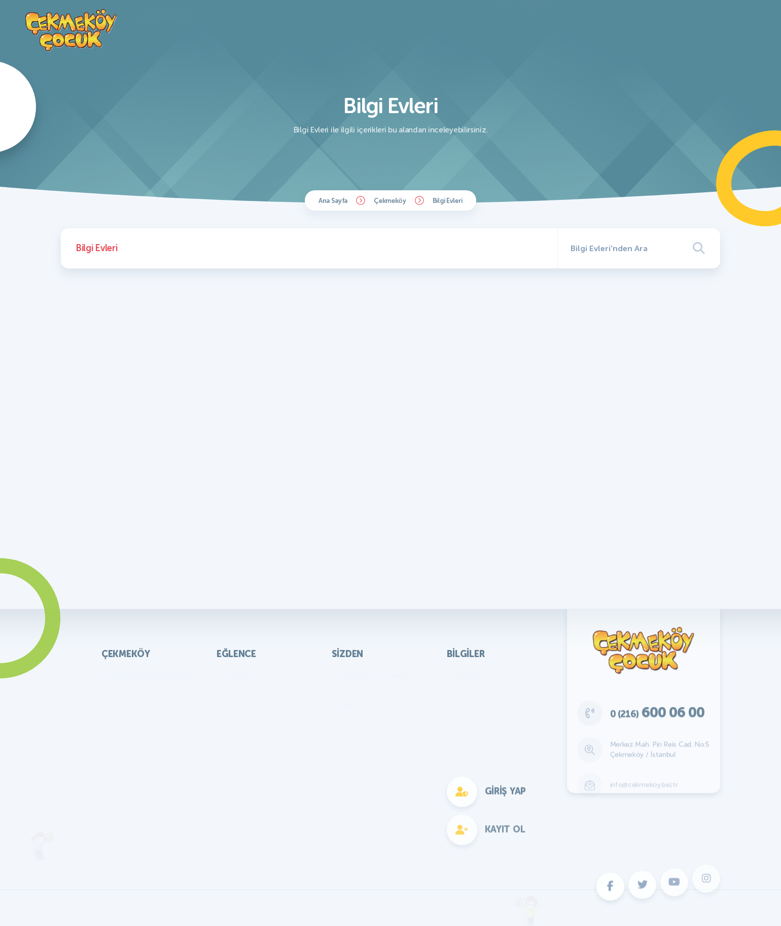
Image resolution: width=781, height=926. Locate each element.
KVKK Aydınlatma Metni (151, 675)
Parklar (121, 705)
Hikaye (351, 736)
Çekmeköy (390, 200)
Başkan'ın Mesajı (138, 690)
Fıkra (348, 721)
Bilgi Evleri (448, 200)
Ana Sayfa (332, 200)
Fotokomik (243, 827)
